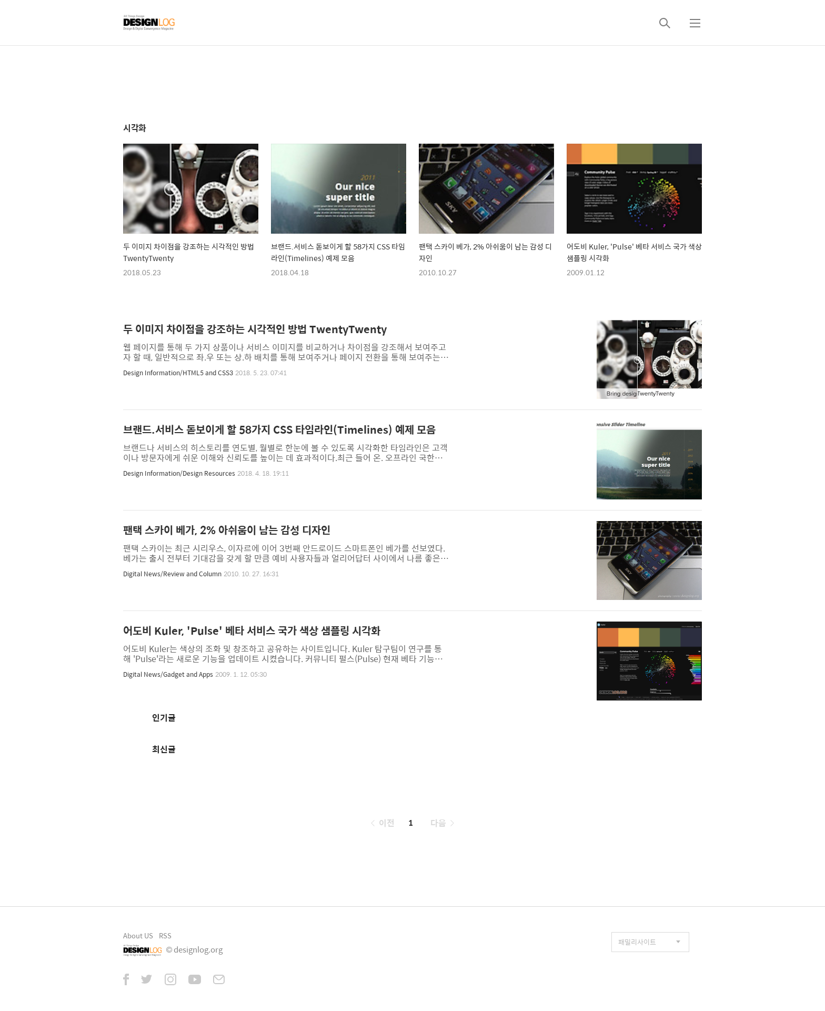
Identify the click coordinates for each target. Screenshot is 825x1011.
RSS (165, 935)
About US (138, 935)
